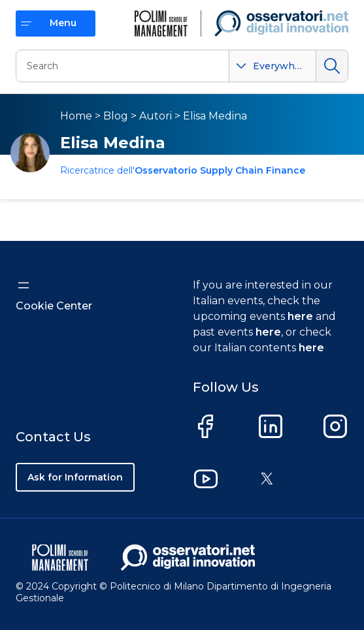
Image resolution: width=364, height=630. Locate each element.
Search (332, 66)
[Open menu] (23, 285)
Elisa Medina (215, 116)
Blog (115, 116)
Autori (155, 116)
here (300, 316)
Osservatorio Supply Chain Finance (220, 170)
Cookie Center (54, 306)
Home (76, 116)
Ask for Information (75, 477)
